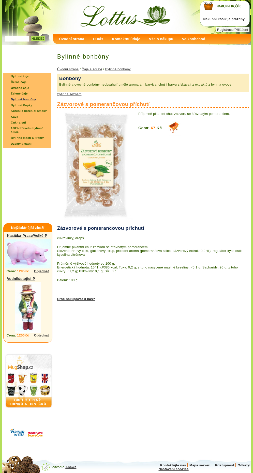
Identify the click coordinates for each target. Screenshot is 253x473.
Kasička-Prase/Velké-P (27, 236)
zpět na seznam (69, 94)
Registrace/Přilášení (232, 30)
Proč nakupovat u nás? (76, 299)
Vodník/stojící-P (21, 279)
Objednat (41, 271)
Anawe (70, 467)
